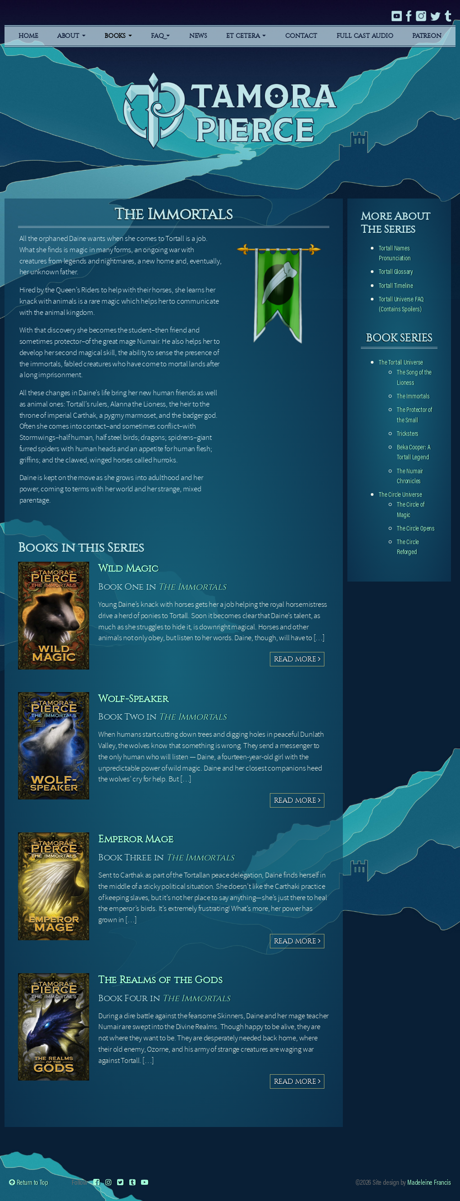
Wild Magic (131, 568)
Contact (301, 36)
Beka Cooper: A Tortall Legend (413, 451)
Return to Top (28, 1182)
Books (118, 36)
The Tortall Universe (401, 361)
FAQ (160, 36)
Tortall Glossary (396, 271)
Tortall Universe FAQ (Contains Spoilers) (401, 303)
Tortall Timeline (396, 285)
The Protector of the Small (414, 414)
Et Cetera (246, 36)
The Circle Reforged (408, 546)
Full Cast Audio (365, 36)
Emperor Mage (139, 838)
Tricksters (408, 433)
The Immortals (193, 587)
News (198, 36)
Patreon (427, 36)
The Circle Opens (416, 527)
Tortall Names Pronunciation (394, 252)
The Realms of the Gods (165, 979)
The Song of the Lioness (414, 376)
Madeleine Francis (429, 1182)
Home (28, 36)
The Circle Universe (400, 494)
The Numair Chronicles (410, 475)
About (71, 36)
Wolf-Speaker (136, 698)
